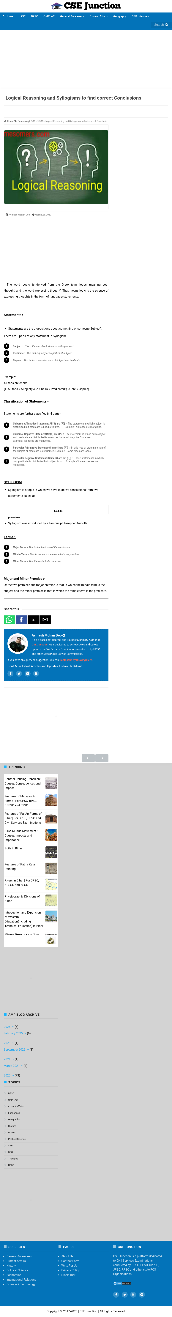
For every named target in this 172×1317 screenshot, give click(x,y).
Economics (14, 1113)
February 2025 (13, 1033)
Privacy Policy (70, 1270)
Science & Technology (21, 1284)
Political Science (17, 1139)
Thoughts (13, 1158)
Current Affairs (99, 16)
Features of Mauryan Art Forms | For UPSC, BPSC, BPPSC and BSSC (21, 801)
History (12, 1126)
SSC (10, 1152)
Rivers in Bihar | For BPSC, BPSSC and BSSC (22, 883)
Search (161, 25)
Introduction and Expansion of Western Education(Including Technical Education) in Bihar (24, 919)
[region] (56, 250)
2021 (7, 1059)
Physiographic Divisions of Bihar (22, 899)
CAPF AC (49, 16)
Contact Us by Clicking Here (75, 659)
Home (7, 16)
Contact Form (70, 1261)
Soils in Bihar (13, 848)
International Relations (21, 1279)
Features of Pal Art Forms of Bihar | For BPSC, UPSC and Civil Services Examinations (23, 818)
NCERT (11, 1132)
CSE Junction (40, 644)
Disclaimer (68, 1275)
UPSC (22, 16)
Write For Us (69, 1265)
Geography (120, 16)
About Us (67, 1256)
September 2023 (15, 1049)
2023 (7, 1043)
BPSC (34, 16)
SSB (10, 1145)
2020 (7, 1075)
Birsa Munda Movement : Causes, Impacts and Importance (21, 835)
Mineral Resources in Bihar (22, 934)
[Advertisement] (86, 59)
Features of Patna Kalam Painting (21, 867)
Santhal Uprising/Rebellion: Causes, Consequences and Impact (23, 783)
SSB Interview (140, 16)
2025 (7, 1027)
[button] (9, 619)
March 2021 (12, 1066)
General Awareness (72, 16)
